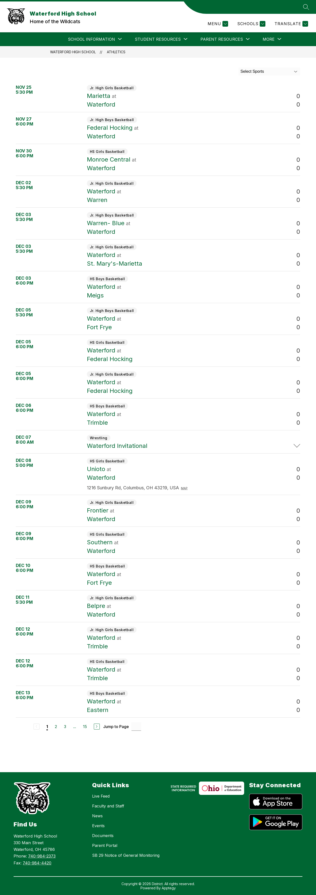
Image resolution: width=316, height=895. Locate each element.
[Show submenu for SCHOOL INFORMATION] (91, 39)
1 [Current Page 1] (47, 726)
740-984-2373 (42, 856)
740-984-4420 (37, 862)
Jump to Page (116, 726)
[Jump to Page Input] (136, 726)
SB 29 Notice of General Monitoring (125, 855)
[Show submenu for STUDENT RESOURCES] (158, 39)
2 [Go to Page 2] (56, 726)
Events (98, 825)
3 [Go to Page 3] (65, 726)
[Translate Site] (290, 24)
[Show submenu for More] (269, 39)
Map (184, 488)
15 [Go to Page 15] (85, 726)
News (97, 815)
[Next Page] (97, 727)
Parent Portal (104, 845)
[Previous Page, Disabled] (37, 727)
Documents (103, 835)
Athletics (116, 52)
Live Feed (101, 796)
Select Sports (252, 71)
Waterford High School (73, 52)
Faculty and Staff (108, 806)
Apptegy (169, 888)
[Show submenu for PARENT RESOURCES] (221, 39)
